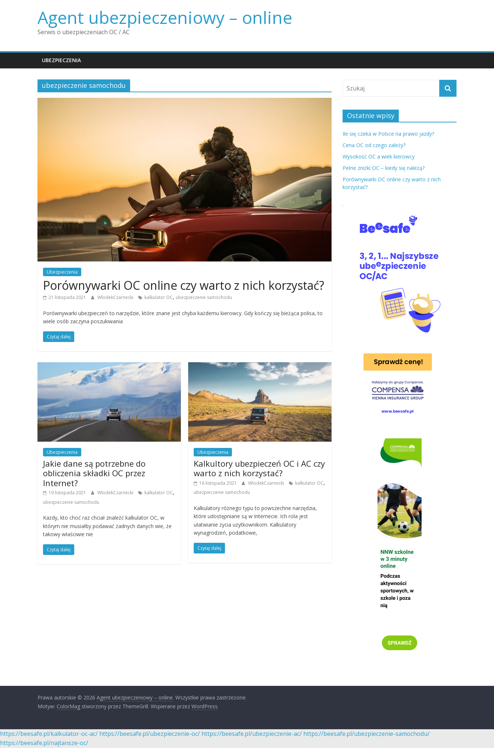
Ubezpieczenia (61, 60)
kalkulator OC (158, 297)
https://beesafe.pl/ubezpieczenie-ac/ (251, 734)
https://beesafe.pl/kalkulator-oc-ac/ (49, 734)
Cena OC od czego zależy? (374, 145)
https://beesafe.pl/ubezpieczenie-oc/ (149, 734)
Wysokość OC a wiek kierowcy (379, 156)
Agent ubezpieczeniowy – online (164, 17)
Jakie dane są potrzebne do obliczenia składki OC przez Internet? (94, 473)
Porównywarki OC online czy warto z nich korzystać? (183, 285)
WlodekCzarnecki (116, 297)
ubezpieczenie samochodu (204, 297)
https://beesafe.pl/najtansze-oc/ (44, 743)
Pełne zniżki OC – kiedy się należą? (384, 167)
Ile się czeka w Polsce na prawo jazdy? (388, 133)
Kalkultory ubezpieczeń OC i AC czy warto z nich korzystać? (259, 468)
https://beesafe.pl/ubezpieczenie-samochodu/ (366, 734)
